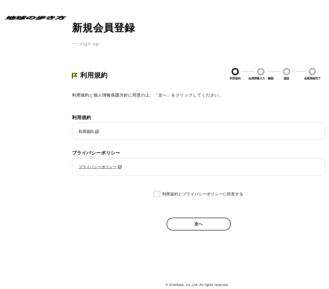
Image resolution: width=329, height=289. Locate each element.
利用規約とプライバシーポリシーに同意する (202, 194)
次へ (198, 224)
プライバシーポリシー (98, 167)
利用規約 (86, 131)
